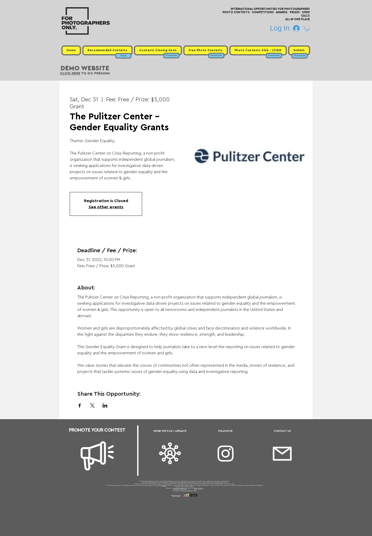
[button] (306, 28)
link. (262, 485)
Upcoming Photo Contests (157, 502)
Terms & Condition (180, 488)
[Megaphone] (97, 455)
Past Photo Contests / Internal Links (203, 502)
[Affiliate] (170, 453)
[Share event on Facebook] (79, 405)
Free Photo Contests (177, 502)
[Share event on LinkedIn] (105, 405)
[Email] (282, 453)
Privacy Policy (199, 488)
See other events (106, 207)
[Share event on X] (92, 405)
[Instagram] (226, 454)
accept (163, 485)
